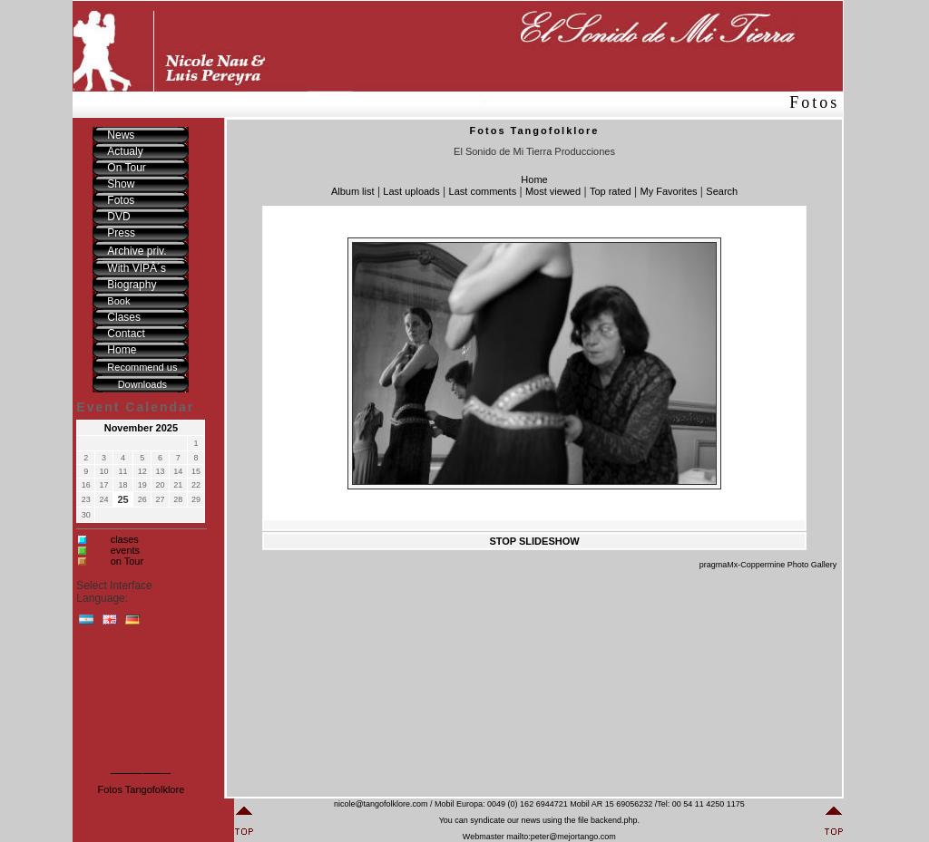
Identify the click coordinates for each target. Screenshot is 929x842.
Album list (353, 191)
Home (534, 179)
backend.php (614, 820)
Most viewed (553, 191)
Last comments (483, 191)
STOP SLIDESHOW (534, 541)
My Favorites (669, 191)
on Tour (127, 561)
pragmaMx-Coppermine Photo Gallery (768, 564)
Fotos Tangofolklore (140, 789)
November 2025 (141, 427)
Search (722, 191)
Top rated (610, 191)
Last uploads (411, 191)
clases (125, 539)
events (125, 550)
